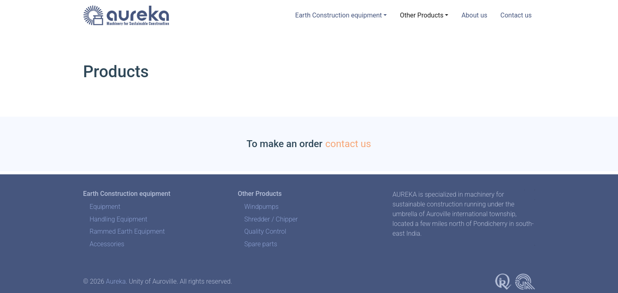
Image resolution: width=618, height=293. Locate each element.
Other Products (421, 15)
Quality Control (265, 231)
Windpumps (261, 207)
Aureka (116, 281)
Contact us (516, 15)
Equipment (105, 207)
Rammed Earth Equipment (127, 231)
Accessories (107, 244)
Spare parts (260, 244)
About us (474, 15)
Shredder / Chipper (271, 219)
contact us (348, 144)
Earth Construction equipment (338, 15)
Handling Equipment (118, 219)
